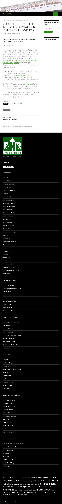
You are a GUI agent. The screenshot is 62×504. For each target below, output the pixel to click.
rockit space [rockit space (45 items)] (31, 492)
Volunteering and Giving (21, 20)
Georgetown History (8, 419)
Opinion (5, 238)
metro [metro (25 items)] (47, 486)
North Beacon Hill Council (10, 345)
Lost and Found (7, 225)
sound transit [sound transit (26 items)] (6, 494)
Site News (5, 257)
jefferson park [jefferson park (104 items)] (47, 483)
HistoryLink (6, 453)
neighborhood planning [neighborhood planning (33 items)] (30, 490)
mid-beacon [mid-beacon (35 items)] (53, 487)
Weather (5, 273)
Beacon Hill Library (8, 332)
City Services (6, 187)
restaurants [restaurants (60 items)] (21, 492)
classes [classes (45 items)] (10, 481)
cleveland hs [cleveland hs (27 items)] (17, 481)
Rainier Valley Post (8, 422)
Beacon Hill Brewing (8, 285)
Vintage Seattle (7, 466)
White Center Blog (8, 429)
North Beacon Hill (7, 307)
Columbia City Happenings (10, 416)
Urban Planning (7, 267)
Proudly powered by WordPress (10, 501)
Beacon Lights (7, 291)
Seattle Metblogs (7, 363)
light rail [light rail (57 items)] (26, 486)
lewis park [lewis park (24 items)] (14, 486)
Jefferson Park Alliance (9, 341)
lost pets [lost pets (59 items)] (42, 486)
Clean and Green (8, 20)
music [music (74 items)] (6, 489)
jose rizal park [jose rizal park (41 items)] (7, 487)
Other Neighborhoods (9, 241)
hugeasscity (6, 456)
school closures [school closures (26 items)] (40, 492)
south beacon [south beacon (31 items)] (13, 494)
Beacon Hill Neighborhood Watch (12, 335)
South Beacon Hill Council (10, 348)
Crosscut (5, 359)
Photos (5, 248)
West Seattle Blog (8, 425)
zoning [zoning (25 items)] (25, 494)
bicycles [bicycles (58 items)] (45, 477)
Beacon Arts (6, 325)
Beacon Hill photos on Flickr (10, 447)
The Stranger (6, 388)
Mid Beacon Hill (7, 304)
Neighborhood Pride (8, 232)
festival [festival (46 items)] (6, 484)
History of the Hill (7, 213)
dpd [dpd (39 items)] (36, 481)
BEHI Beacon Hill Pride (9, 450)
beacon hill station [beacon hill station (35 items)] (26, 478)
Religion (5, 254)
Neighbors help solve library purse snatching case (21, 125)
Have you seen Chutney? (21, 118)
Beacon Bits (6, 181)
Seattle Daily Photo (8, 459)
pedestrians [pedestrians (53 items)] (11, 492)
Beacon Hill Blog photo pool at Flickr (13, 443)
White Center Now (8, 432)
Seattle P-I (6, 366)
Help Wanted (6, 209)
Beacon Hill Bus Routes (9, 329)
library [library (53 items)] (20, 486)
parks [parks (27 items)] (4, 492)
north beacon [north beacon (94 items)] (44, 489)
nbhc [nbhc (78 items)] (11, 489)
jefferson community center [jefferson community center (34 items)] (30, 484)
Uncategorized (7, 264)
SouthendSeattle (7, 385)
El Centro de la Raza (8, 338)
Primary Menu (60, 14)
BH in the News (7, 184)
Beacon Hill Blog (8, 14)
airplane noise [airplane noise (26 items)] (6, 478)
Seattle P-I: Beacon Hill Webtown (12, 369)
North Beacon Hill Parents (10, 311)
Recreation (6, 251)
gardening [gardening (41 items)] (18, 484)
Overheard (6, 245)
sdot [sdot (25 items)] (50, 492)
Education (5, 197)
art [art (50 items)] (11, 477)
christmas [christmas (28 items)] (5, 481)
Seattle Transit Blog (8, 463)
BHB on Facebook (50, 39)
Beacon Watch (7, 295)
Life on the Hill (7, 216)
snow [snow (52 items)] (53, 492)
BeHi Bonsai (6, 298)
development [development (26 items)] (31, 481)
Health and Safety (8, 206)
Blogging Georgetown (9, 400)
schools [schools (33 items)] (46, 492)
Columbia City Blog (8, 413)
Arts (4, 177)
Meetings (5, 229)
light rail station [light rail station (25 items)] (34, 486)
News (4, 235)
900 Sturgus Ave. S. (24, 75)
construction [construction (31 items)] (24, 481)
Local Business (7, 219)
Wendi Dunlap (17, 33)
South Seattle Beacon (9, 382)
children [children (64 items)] (52, 477)
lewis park (7, 110)
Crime (4, 193)
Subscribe (48, 32)
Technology (6, 261)
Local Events (6, 222)
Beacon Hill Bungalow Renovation (12, 288)
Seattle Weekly (7, 375)
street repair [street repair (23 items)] (20, 494)
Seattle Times (7, 372)
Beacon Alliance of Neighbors (11, 322)
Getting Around (7, 203)
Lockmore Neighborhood (9, 301)
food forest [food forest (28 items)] (12, 484)
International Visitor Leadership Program (16, 61)
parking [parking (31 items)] (54, 490)
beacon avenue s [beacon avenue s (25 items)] (16, 477)
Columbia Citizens (8, 409)
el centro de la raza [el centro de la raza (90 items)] (48, 480)
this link (28, 84)
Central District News (9, 406)
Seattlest (5, 379)
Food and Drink (7, 200)
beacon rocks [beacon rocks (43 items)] (37, 478)
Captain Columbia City (9, 403)
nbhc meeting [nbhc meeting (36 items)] (18, 490)
